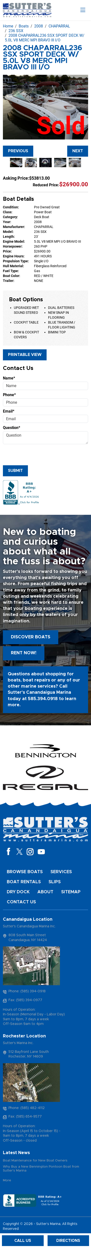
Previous (18, 151)
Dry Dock (18, 892)
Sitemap (71, 892)
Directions (68, 1241)
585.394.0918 (43, 699)
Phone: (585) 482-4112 (26, 1108)
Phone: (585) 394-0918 (27, 991)
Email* (8, 411)
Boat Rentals (24, 882)
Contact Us (21, 902)
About (45, 892)
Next (77, 151)
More (7, 1180)
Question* (11, 427)
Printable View (24, 355)
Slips (55, 882)
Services (61, 872)
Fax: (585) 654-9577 (25, 1116)
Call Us (22, 1241)
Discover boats (30, 637)
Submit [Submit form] (15, 471)
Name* (9, 378)
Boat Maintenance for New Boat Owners (35, 1160)
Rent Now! (23, 653)
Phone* (9, 394)
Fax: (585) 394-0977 (25, 1000)
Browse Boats (25, 872)
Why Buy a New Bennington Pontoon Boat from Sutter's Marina (41, 1168)
